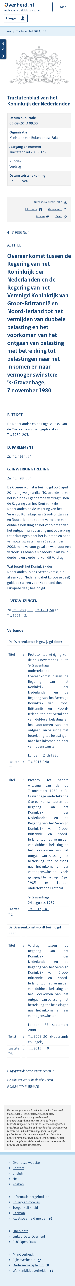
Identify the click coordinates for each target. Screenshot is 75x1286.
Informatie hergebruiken (31, 1197)
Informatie (33, 209)
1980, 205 (17, 434)
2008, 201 (38, 1036)
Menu (64, 7)
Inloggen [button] (11, 18)
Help (16, 1179)
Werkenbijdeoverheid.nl (30, 1270)
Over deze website (26, 1162)
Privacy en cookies (26, 1202)
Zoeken (18, 1184)
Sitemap (19, 1213)
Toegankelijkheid (25, 1207)
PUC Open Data (24, 1242)
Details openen (3, 49)
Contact (18, 1168)
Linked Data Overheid (29, 1236)
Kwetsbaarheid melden (30, 1218)
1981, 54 (21, 456)
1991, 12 (16, 615)
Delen (61, 217)
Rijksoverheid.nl (24, 1260)
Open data (20, 1231)
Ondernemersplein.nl (28, 1265)
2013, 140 (38, 762)
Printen (43, 217)
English (18, 1173)
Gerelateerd (57, 209)
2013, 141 (38, 909)
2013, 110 (38, 1048)
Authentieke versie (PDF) (50, 203)
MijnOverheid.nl (24, 1254)
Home (7, 31)
